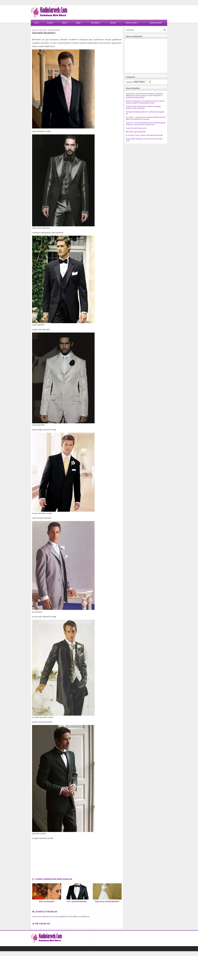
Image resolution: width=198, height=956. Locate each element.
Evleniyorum (43, 30)
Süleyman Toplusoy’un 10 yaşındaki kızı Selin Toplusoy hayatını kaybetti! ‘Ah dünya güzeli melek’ (145, 102)
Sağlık (79, 23)
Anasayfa (35, 30)
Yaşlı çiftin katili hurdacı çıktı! (136, 128)
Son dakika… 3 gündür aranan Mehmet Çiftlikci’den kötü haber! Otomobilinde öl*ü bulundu (145, 118)
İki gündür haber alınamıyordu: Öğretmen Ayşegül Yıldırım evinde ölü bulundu (143, 107)
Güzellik (113, 23)
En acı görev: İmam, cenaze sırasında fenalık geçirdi (144, 135)
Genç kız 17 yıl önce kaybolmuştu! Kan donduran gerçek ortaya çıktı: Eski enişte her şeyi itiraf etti (145, 124)
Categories (129, 82)
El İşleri (50, 23)
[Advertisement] (77, 859)
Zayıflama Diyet (156, 23)
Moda (65, 23)
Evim (37, 23)
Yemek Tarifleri (131, 23)
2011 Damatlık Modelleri (77, 901)
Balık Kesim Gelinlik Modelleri (107, 901)
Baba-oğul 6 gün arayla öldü (135, 132)
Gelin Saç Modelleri (47, 901)
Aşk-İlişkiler (96, 23)
